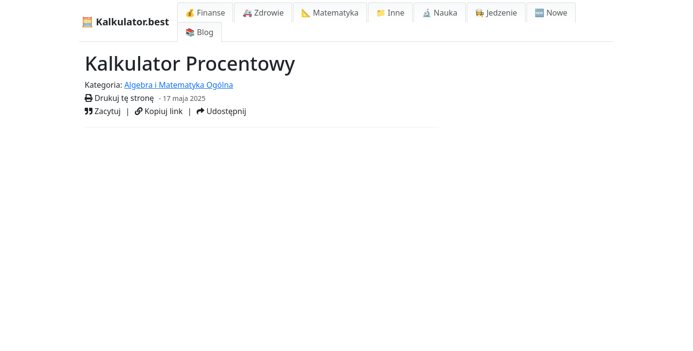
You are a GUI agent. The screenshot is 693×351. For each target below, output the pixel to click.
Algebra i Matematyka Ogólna (178, 84)
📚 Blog (199, 32)
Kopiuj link (159, 111)
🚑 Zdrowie (262, 12)
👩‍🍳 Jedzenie (496, 12)
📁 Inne (390, 12)
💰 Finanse (205, 12)
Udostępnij (221, 111)
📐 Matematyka (330, 12)
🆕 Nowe (551, 12)
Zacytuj (103, 111)
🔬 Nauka (439, 12)
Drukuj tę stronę (119, 98)
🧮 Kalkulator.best (125, 21)
